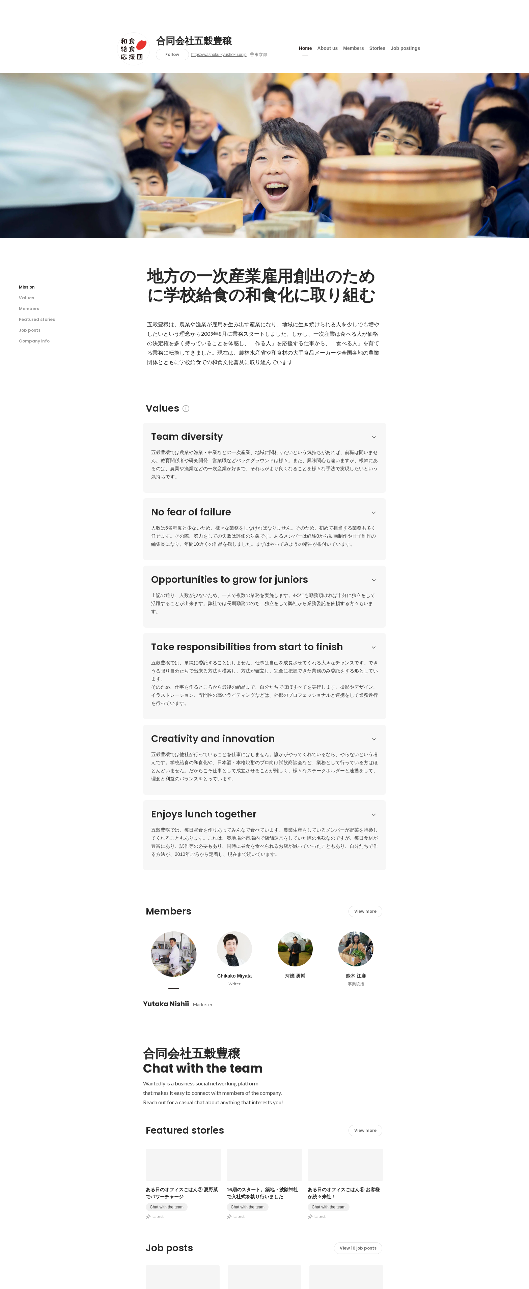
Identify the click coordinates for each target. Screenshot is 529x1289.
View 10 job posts (358, 992)
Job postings (405, 47)
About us (327, 47)
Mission (27, 287)
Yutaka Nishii (166, 747)
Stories (377, 47)
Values (26, 298)
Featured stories (37, 319)
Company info (34, 341)
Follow (172, 54)
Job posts (29, 330)
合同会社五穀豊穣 (194, 41)
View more (365, 655)
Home (305, 47)
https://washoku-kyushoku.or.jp (219, 54)
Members (353, 47)
